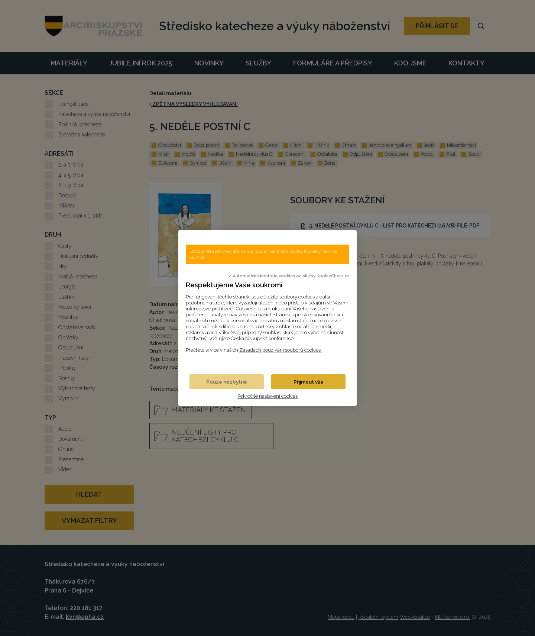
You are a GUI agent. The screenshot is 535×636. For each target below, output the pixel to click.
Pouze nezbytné (226, 382)
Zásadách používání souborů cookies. (280, 350)
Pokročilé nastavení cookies (267, 396)
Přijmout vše (309, 382)
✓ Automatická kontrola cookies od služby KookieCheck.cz (288, 276)
